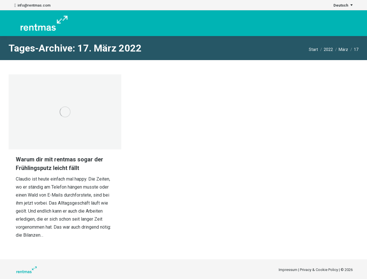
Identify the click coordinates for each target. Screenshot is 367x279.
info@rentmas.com (32, 5)
